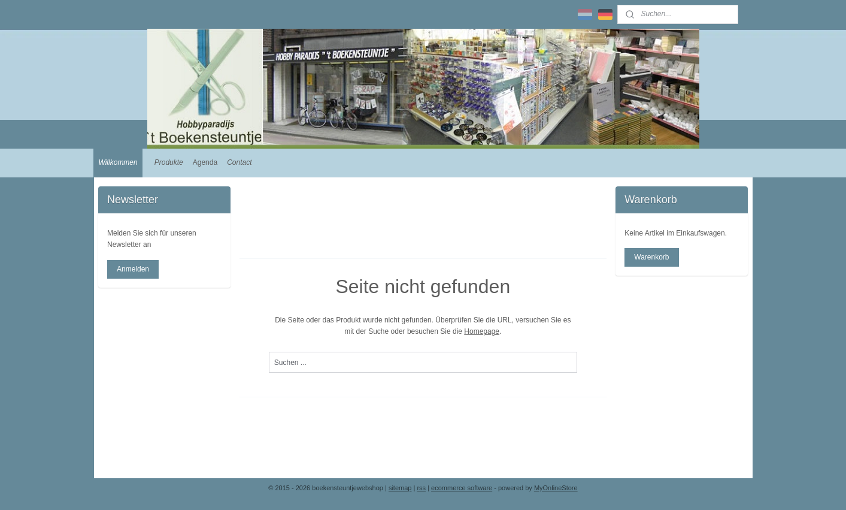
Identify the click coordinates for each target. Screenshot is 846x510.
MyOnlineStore (556, 487)
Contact (239, 162)
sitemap (400, 487)
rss (421, 487)
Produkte (168, 162)
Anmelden (133, 269)
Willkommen (117, 162)
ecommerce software (461, 487)
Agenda (205, 162)
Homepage (482, 331)
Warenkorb (651, 257)
